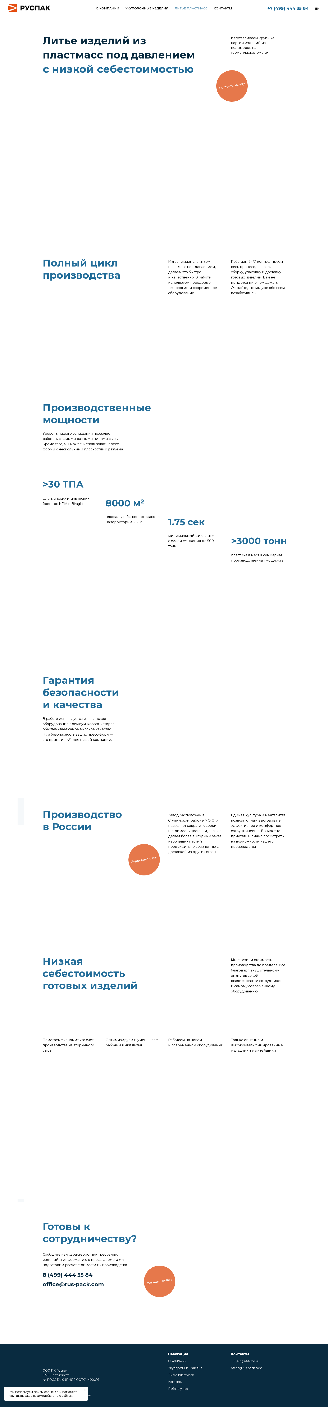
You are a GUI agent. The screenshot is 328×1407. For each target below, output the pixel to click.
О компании (107, 8)
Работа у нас (178, 1389)
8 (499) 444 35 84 (68, 1275)
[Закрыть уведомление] (85, 1390)
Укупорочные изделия (147, 8)
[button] (232, 86)
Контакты (223, 8)
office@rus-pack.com (73, 1284)
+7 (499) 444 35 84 (288, 8)
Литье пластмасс (191, 8)
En (317, 8)
